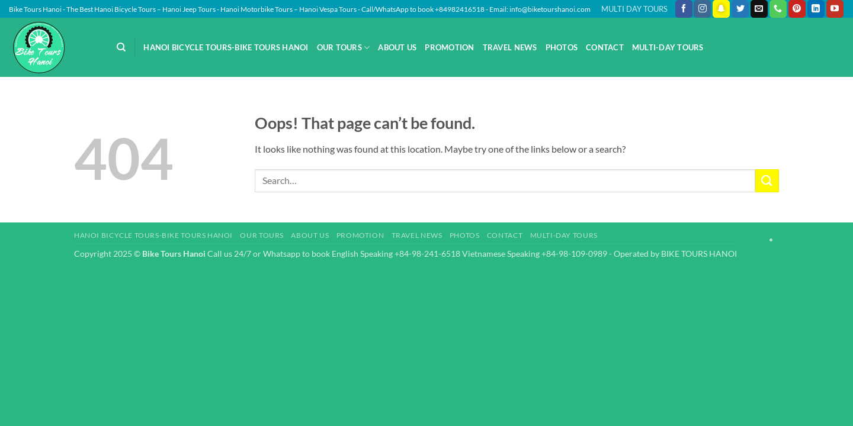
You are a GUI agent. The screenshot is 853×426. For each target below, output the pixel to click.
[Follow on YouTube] (835, 9)
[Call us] (778, 9)
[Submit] (767, 180)
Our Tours (343, 47)
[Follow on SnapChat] (721, 9)
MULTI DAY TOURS (634, 9)
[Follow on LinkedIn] (816, 9)
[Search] (121, 47)
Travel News (510, 47)
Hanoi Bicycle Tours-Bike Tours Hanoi (225, 47)
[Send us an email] (759, 9)
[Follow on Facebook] (683, 9)
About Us (397, 47)
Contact (605, 47)
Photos (562, 47)
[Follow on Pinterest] (797, 9)
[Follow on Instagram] (702, 9)
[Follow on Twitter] (740, 9)
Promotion (449, 47)
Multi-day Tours (668, 47)
